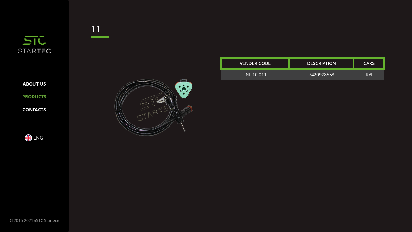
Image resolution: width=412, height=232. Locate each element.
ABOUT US (34, 84)
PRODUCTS (34, 96)
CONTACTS (34, 109)
